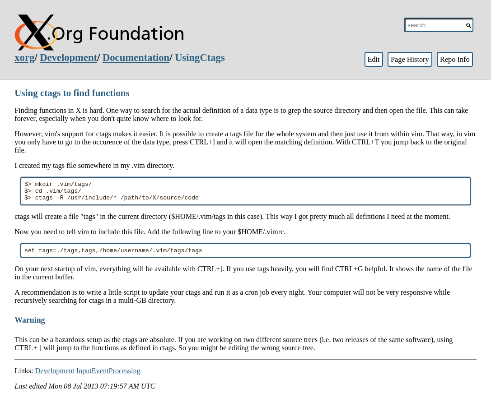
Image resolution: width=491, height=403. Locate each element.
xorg (24, 57)
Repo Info (455, 59)
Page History (410, 59)
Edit (373, 59)
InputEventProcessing (108, 376)
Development (68, 57)
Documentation (136, 57)
